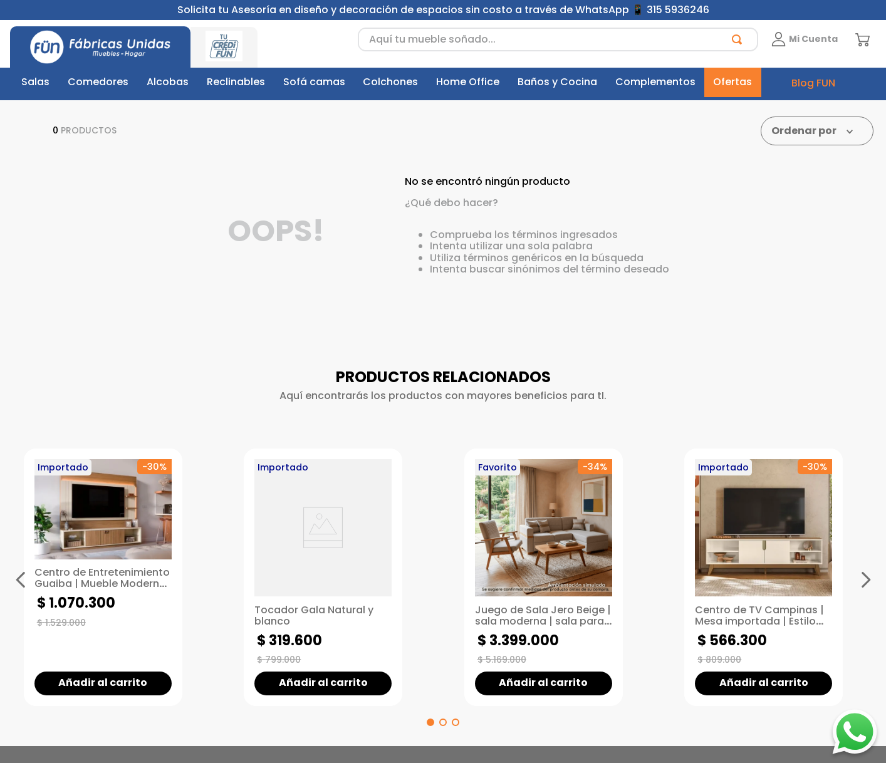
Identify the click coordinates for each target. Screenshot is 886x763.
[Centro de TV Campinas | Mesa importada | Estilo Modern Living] (773, 577)
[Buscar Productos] (739, 39)
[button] (430, 722)
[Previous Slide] (20, 579)
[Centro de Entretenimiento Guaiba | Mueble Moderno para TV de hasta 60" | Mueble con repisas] (113, 577)
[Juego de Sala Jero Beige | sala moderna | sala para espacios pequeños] (553, 577)
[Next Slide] (865, 579)
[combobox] (558, 39)
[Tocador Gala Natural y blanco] (333, 577)
